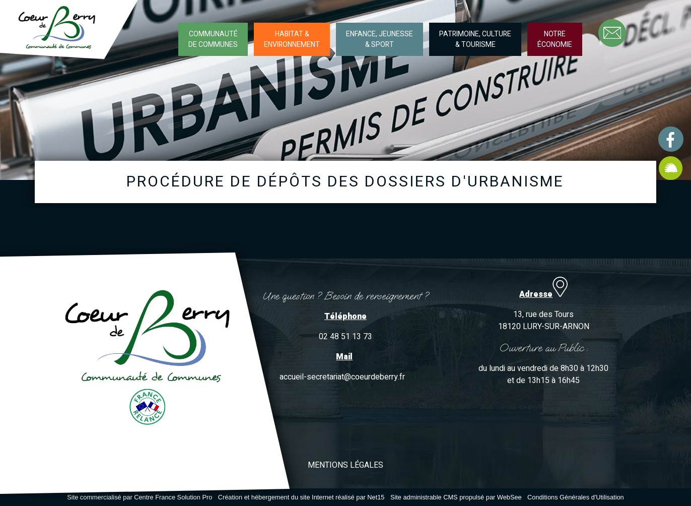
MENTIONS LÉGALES (345, 465)
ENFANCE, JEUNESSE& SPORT (379, 39)
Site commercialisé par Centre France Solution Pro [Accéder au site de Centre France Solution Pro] (139, 497)
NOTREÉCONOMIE (554, 39)
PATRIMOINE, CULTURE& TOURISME (475, 39)
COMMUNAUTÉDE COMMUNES (213, 39)
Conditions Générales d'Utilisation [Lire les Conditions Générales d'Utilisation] (575, 497)
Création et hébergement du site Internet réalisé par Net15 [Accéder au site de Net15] (301, 497)
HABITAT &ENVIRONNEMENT (292, 39)
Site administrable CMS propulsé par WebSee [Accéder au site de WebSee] (456, 497)
